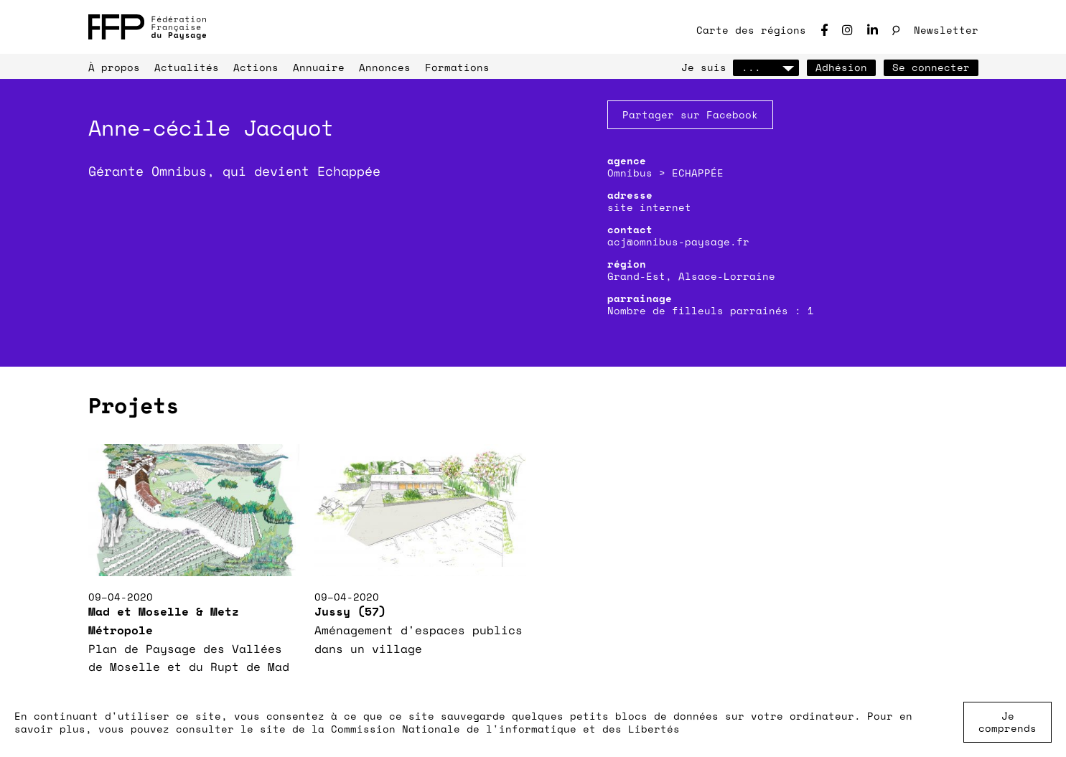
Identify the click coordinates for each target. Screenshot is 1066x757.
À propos (114, 67)
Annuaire (319, 67)
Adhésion (841, 67)
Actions (256, 67)
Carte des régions (751, 29)
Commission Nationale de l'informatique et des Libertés (505, 728)
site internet (649, 207)
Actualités (186, 67)
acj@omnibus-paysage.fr (678, 241)
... (766, 67)
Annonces (385, 67)
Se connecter (931, 67)
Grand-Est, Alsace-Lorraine (691, 275)
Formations (457, 67)
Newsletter (946, 29)
